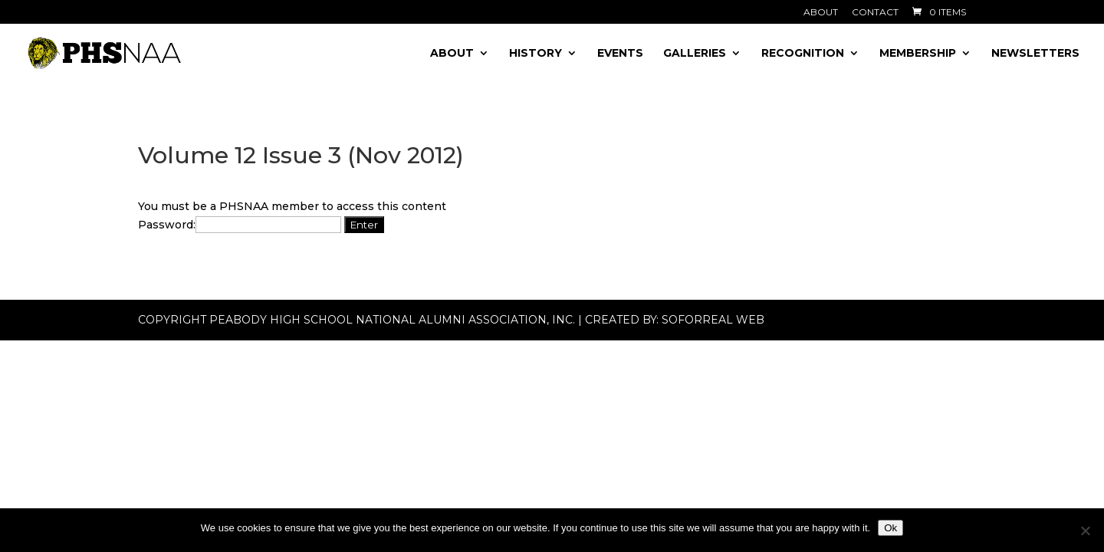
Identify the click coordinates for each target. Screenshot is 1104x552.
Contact (875, 13)
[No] (1084, 530)
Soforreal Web (713, 320)
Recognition (802, 54)
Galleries (694, 54)
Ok (890, 528)
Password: (239, 225)
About (820, 13)
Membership (917, 54)
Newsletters (1035, 54)
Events (620, 54)
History (535, 54)
